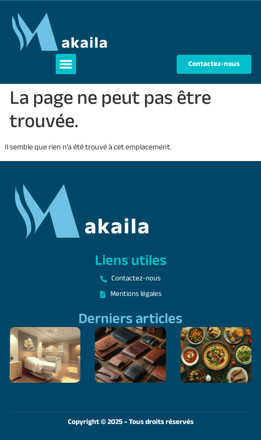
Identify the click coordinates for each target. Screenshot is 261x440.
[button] (66, 64)
